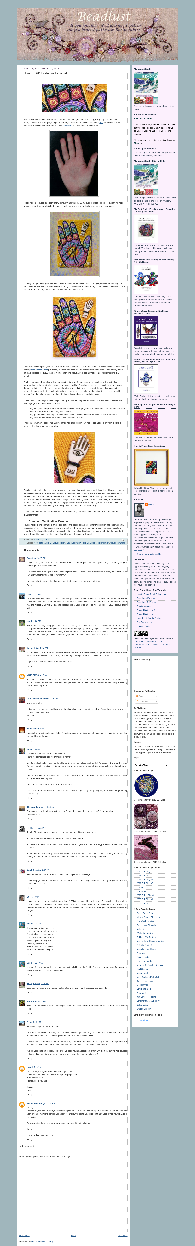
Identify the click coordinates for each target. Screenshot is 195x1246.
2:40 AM (43, 675)
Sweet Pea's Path (145, 913)
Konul (30, 1067)
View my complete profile (149, 554)
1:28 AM (37, 621)
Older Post (123, 1236)
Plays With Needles (145, 921)
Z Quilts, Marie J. (144, 945)
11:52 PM (36, 594)
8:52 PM (37, 1022)
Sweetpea (31, 558)
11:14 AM (41, 828)
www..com (146, 1020)
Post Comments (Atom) (42, 1242)
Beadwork (91, 543)
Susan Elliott (33, 648)
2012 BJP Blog (143, 875)
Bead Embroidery (58, 543)
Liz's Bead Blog (144, 989)
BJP (101, 123)
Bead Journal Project (76, 543)
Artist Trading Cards (39, 370)
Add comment (27, 1146)
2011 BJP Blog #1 (145, 879)
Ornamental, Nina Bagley (148, 1001)
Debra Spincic (143, 1005)
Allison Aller (142, 953)
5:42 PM (45, 983)
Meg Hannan (142, 985)
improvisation (103, 543)
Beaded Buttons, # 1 (146, 610)
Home (73, 1236)
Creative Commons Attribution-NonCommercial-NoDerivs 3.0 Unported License (152, 644)
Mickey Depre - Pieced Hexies (150, 917)
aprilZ (29, 621)
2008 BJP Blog (143, 903)
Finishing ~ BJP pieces (147, 602)
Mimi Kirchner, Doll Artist (148, 977)
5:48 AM (35, 897)
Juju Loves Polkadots (146, 997)
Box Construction (144, 622)
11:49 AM (39, 963)
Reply (29, 585)
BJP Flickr (141, 891)
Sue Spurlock (33, 983)
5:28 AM (37, 1067)
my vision (67, 126)
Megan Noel (142, 973)
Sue (29, 897)
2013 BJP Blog (143, 871)
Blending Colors (144, 606)
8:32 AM (36, 749)
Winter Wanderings (36, 1103)
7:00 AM (43, 729)
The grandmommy (36, 807)
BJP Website (142, 887)
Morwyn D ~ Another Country (150, 965)
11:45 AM (39, 924)
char (29, 594)
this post (138, 550)
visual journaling (117, 543)
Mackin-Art (32, 1001)
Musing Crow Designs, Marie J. (151, 941)
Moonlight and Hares (146, 949)
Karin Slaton (33, 729)
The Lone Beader (144, 961)
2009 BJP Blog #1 (145, 899)
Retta (29, 749)
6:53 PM (42, 1001)
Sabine (30, 924)
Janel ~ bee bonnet (145, 981)
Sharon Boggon (144, 1009)
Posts (140, 696)
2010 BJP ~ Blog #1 (146, 895)
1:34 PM (46, 870)
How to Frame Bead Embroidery (151, 594)
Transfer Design (144, 626)
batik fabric (44, 543)
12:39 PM (50, 1103)
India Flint (141, 929)
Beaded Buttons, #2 (146, 614)
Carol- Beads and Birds (38, 699)
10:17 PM (41, 558)
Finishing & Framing (146, 598)
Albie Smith (142, 993)
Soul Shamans (143, 969)
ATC (36, 543)
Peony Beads (143, 957)
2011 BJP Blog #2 (145, 883)
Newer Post (24, 1236)
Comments (142, 701)
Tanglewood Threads (146, 925)
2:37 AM (44, 648)
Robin (30, 828)
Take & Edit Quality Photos (149, 618)
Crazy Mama (33, 675)
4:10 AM (54, 699)
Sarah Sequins (34, 870)
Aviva (29, 1022)
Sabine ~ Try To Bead (146, 937)
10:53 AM (50, 807)
